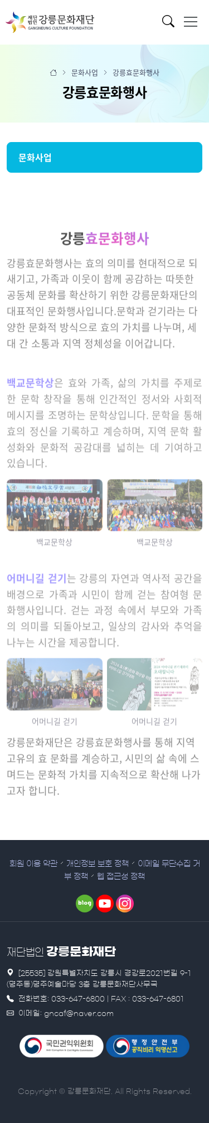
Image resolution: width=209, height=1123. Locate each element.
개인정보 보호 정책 (97, 864)
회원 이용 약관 (33, 864)
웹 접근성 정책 (121, 877)
